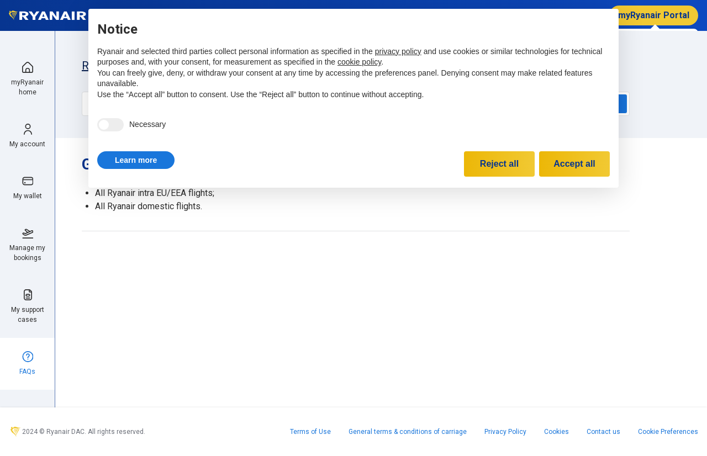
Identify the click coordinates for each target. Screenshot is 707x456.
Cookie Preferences (668, 432)
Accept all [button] (574, 163)
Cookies (556, 432)
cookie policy (359, 61)
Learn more (136, 160)
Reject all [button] (499, 163)
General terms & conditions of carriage (408, 432)
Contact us (603, 432)
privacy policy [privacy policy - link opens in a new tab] (398, 51)
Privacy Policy (505, 432)
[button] (136, 160)
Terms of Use (310, 432)
